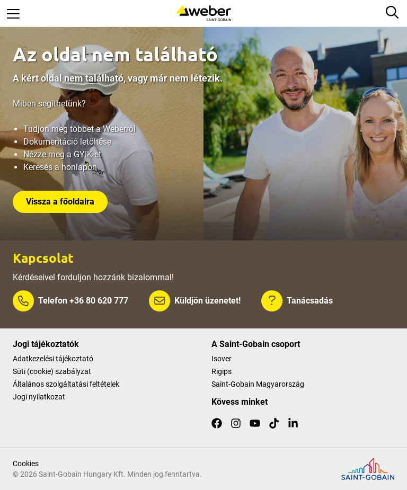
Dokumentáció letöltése (67, 142)
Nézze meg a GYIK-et (62, 154)
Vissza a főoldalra (60, 202)
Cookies (26, 463)
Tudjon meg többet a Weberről (79, 129)
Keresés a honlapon (60, 167)
